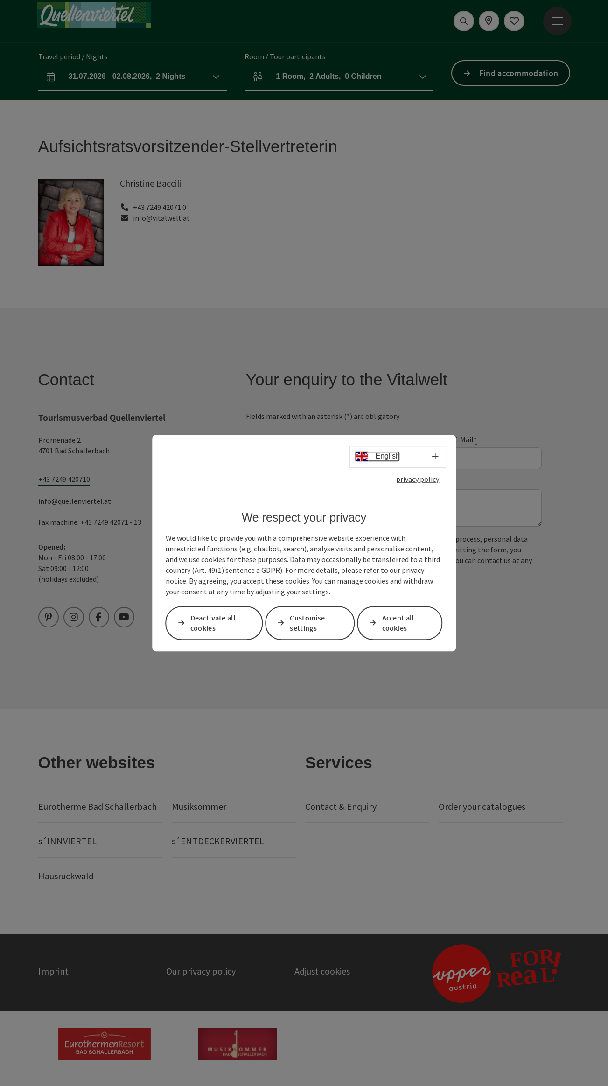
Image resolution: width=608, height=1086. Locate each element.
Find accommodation (518, 73)
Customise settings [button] (307, 623)
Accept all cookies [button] (398, 623)
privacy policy (417, 479)
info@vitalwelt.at (161, 218)
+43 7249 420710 (64, 479)
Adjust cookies (322, 971)
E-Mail (465, 440)
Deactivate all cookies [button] (212, 623)
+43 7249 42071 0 (159, 207)
